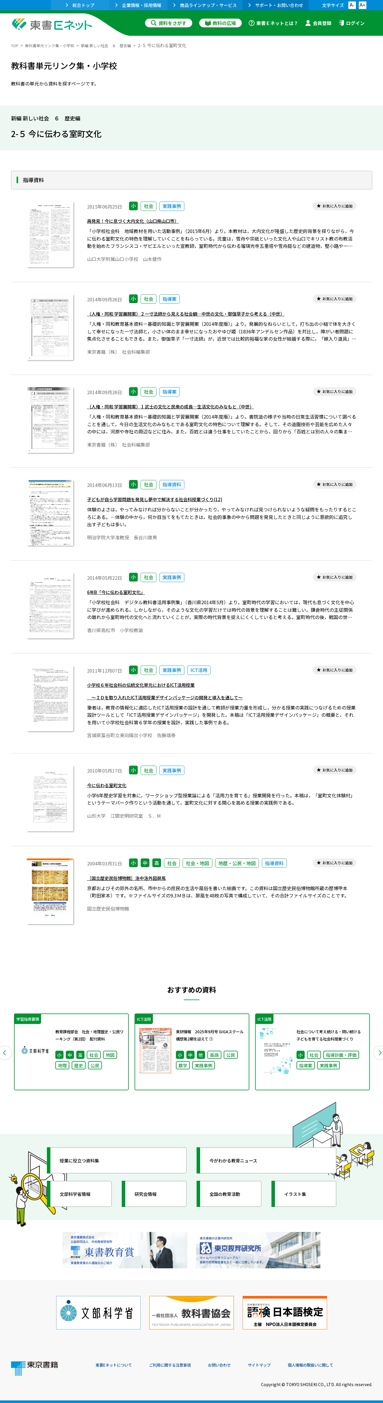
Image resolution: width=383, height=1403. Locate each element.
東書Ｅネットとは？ (273, 22)
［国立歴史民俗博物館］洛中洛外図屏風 (134, 884)
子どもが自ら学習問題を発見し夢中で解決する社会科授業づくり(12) (168, 501)
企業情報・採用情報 (138, 5)
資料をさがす (168, 22)
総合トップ (80, 5)
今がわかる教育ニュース (240, 1168)
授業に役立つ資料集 (85, 1168)
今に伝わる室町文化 (110, 791)
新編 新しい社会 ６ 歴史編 (119, 45)
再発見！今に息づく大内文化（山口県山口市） (142, 222)
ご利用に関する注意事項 (183, 1363)
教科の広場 (220, 22)
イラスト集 (300, 1201)
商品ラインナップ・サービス (205, 5)
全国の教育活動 (230, 1201)
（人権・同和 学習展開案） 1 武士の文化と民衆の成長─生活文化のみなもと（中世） (187, 408)
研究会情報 (150, 1201)
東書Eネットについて (118, 1363)
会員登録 (318, 22)
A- (352, 5)
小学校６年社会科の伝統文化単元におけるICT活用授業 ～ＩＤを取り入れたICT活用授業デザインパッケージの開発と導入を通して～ (180, 694)
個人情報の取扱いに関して (344, 1363)
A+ (362, 5)
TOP (15, 45)
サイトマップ (285, 1363)
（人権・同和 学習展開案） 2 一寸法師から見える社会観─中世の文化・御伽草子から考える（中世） (205, 315)
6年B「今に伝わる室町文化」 (121, 594)
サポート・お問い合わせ (275, 5)
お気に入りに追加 (333, 207)
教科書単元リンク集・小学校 (55, 45)
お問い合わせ (240, 1363)
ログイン (351, 22)
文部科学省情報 (80, 1201)
